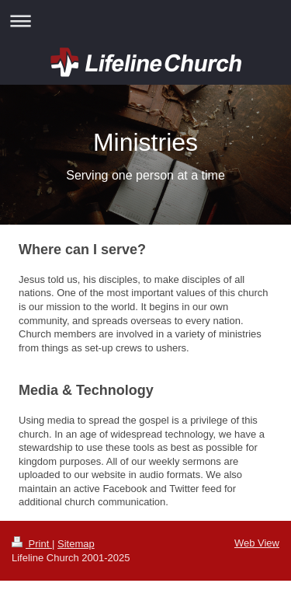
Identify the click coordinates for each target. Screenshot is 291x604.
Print (32, 544)
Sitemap (76, 544)
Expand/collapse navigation (145, 20)
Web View (256, 543)
